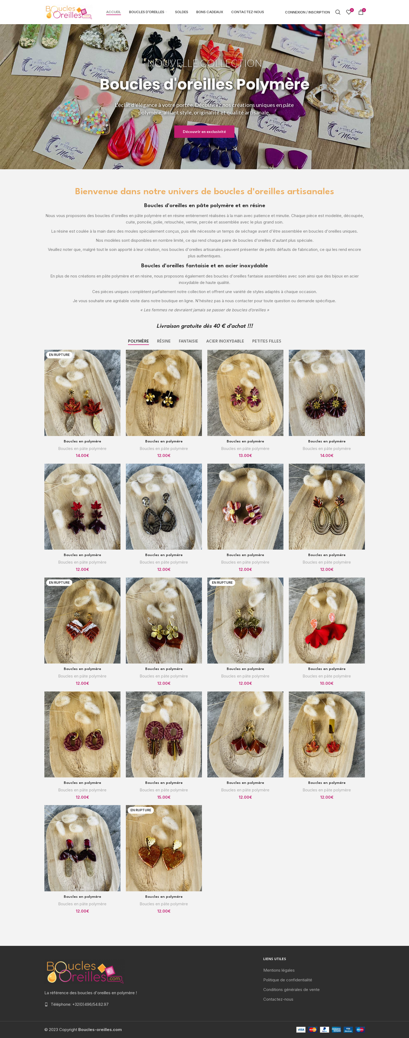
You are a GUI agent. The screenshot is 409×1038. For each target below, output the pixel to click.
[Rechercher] (338, 12)
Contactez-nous (278, 999)
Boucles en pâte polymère (82, 448)
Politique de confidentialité (287, 979)
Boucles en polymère (82, 441)
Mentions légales (279, 970)
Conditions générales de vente (291, 989)
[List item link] (95, 1004)
